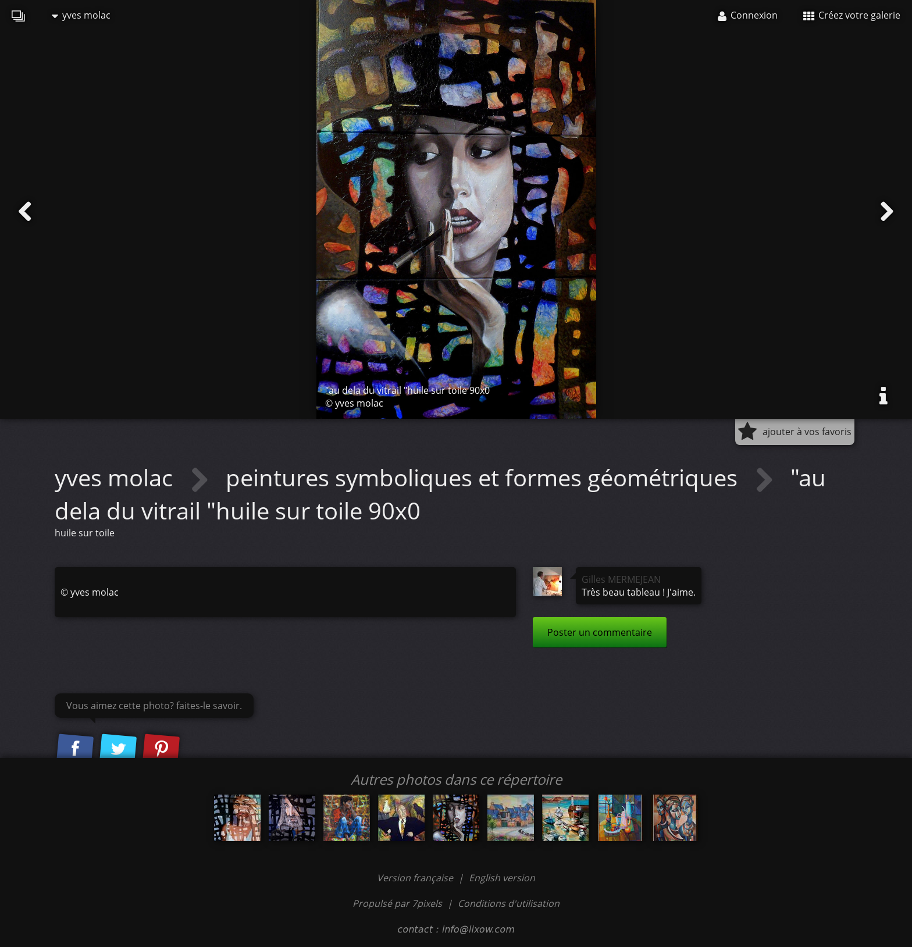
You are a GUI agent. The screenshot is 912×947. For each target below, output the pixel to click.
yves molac (81, 15)
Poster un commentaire (599, 632)
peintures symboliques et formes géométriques (484, 477)
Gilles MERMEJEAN (621, 579)
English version (502, 877)
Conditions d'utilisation (509, 903)
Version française (416, 877)
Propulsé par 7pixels (397, 903)
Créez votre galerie (851, 15)
